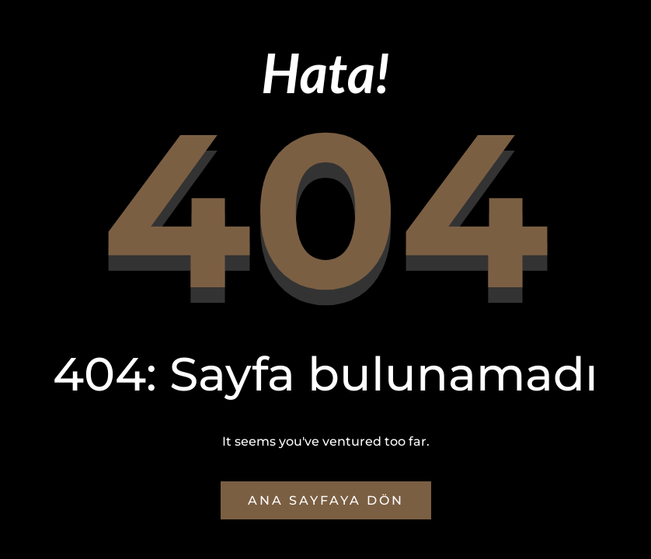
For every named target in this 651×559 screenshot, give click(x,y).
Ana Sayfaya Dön (326, 500)
